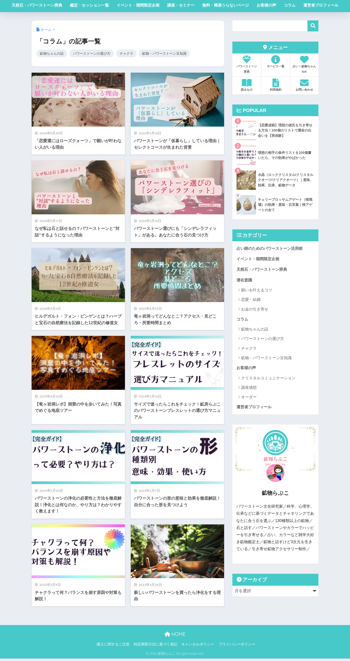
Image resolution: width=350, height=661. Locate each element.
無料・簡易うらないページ (225, 5)
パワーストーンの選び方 (95, 54)
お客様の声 (266, 5)
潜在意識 (244, 281)
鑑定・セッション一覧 (89, 5)
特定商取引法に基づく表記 (155, 647)
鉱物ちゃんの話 (52, 54)
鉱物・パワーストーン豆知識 (171, 54)
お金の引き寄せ (254, 310)
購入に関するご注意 (113, 647)
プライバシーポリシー (237, 647)
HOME (175, 636)
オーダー (249, 399)
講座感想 (249, 389)
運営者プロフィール (320, 5)
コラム (290, 5)
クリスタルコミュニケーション (268, 380)
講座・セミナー (180, 5)
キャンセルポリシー (197, 647)
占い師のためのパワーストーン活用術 (271, 248)
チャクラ (131, 54)
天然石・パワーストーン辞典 (37, 5)
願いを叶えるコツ (256, 291)
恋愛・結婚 (251, 301)
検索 (312, 25)
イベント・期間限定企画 (138, 5)
